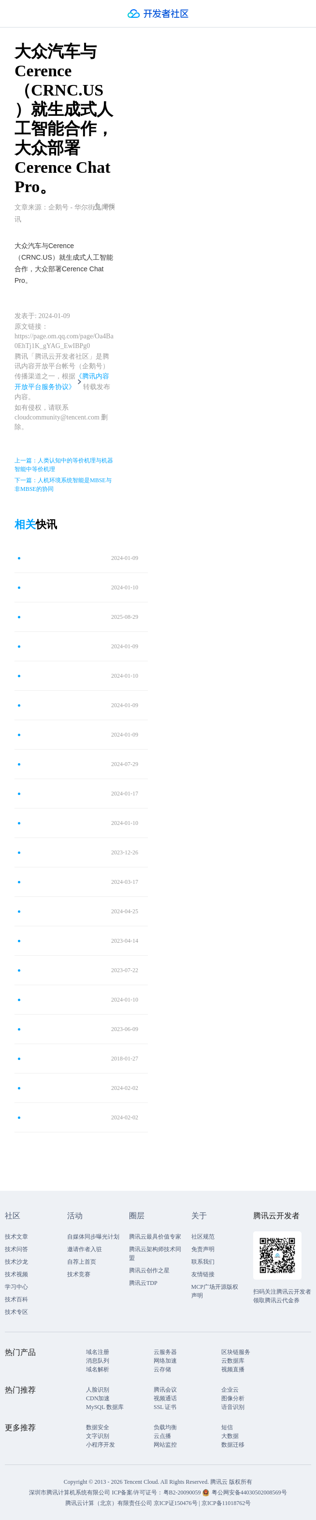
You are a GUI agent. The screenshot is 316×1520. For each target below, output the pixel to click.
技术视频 (16, 1274)
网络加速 (165, 1360)
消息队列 (97, 1360)
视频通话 (165, 1398)
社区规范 (203, 1236)
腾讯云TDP (143, 1283)
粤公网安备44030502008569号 (249, 1492)
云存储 (162, 1369)
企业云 (230, 1389)
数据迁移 (232, 1444)
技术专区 (16, 1312)
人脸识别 (97, 1389)
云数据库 (232, 1360)
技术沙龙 (16, 1261)
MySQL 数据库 (105, 1407)
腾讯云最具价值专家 (155, 1236)
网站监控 (165, 1444)
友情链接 (203, 1274)
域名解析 (97, 1369)
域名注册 (97, 1352)
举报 (104, 206)
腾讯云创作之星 (149, 1270)
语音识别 (232, 1407)
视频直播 (232, 1369)
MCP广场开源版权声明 (214, 1291)
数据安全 (97, 1427)
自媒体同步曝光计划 (93, 1236)
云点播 (162, 1436)
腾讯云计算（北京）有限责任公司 (108, 1503)
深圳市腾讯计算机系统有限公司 (69, 1492)
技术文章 (16, 1236)
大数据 (230, 1436)
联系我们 (203, 1261)
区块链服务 (235, 1352)
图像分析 (232, 1398)
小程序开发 (100, 1444)
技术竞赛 (78, 1274)
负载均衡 (165, 1427)
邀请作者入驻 (84, 1249)
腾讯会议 (165, 1389)
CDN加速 (98, 1398)
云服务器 (165, 1352)
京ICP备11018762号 (226, 1503)
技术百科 (16, 1299)
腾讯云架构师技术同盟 (155, 1253)
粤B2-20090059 (182, 1492)
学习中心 (16, 1286)
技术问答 (16, 1249)
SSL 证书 (165, 1407)
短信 (227, 1427)
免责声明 (203, 1249)
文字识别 (97, 1436)
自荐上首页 (81, 1261)
